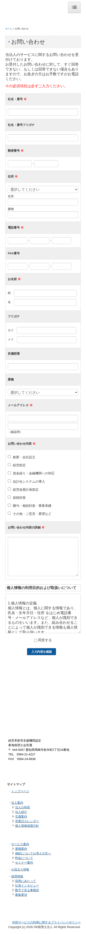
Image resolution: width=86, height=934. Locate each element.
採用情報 (17, 876)
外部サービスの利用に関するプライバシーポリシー (46, 922)
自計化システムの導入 (29, 481)
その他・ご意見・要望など (32, 514)
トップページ (20, 791)
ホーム (8, 28)
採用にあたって (25, 881)
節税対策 (19, 497)
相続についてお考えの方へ (33, 853)
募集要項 (21, 894)
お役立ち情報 (20, 869)
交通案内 (21, 816)
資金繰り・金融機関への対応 (34, 473)
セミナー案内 (24, 862)
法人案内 (17, 802)
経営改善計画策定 (26, 489)
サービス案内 (20, 844)
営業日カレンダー (27, 821)
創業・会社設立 (24, 457)
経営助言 (19, 465)
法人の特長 (22, 807)
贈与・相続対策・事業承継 (32, 506)
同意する (45, 640)
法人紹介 (21, 812)
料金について (24, 858)
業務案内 (21, 848)
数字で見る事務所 (27, 890)
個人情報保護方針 (27, 825)
